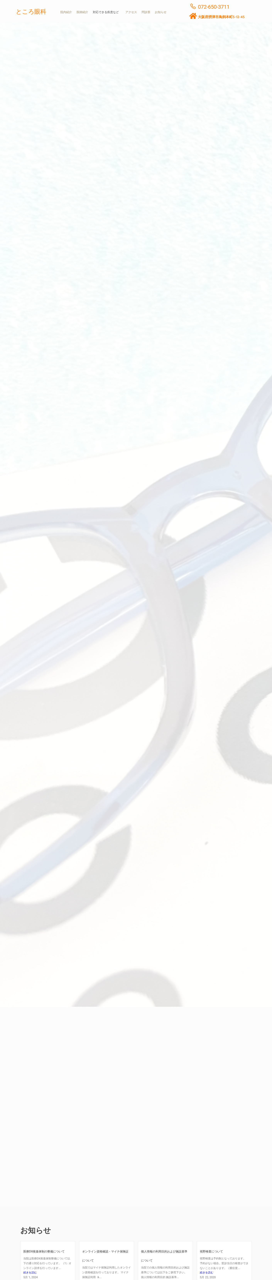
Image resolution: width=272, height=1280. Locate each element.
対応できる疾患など (107, 12)
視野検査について (211, 1251)
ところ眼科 (32, 11)
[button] (107, 12)
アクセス (132, 12)
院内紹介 (66, 12)
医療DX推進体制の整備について (44, 1251)
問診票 (147, 12)
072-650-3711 (214, 7)
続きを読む (30, 1273)
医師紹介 (83, 12)
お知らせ (163, 12)
